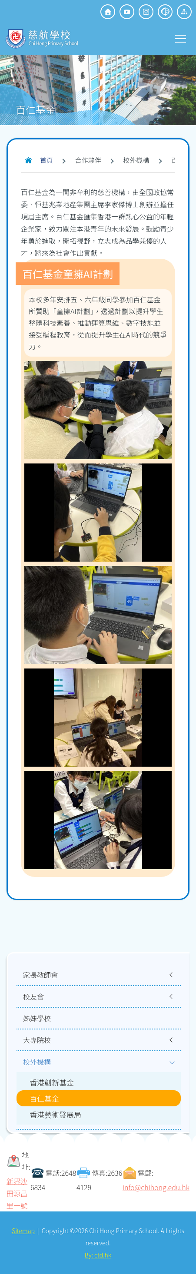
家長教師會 (40, 975)
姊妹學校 (37, 1018)
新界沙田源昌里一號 (17, 1193)
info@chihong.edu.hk (156, 1187)
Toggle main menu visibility (181, 38)
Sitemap (23, 1230)
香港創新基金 (52, 1082)
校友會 (33, 996)
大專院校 (37, 1040)
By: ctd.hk (98, 1255)
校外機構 (37, 1061)
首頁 (46, 160)
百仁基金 (44, 1098)
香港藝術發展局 (55, 1114)
